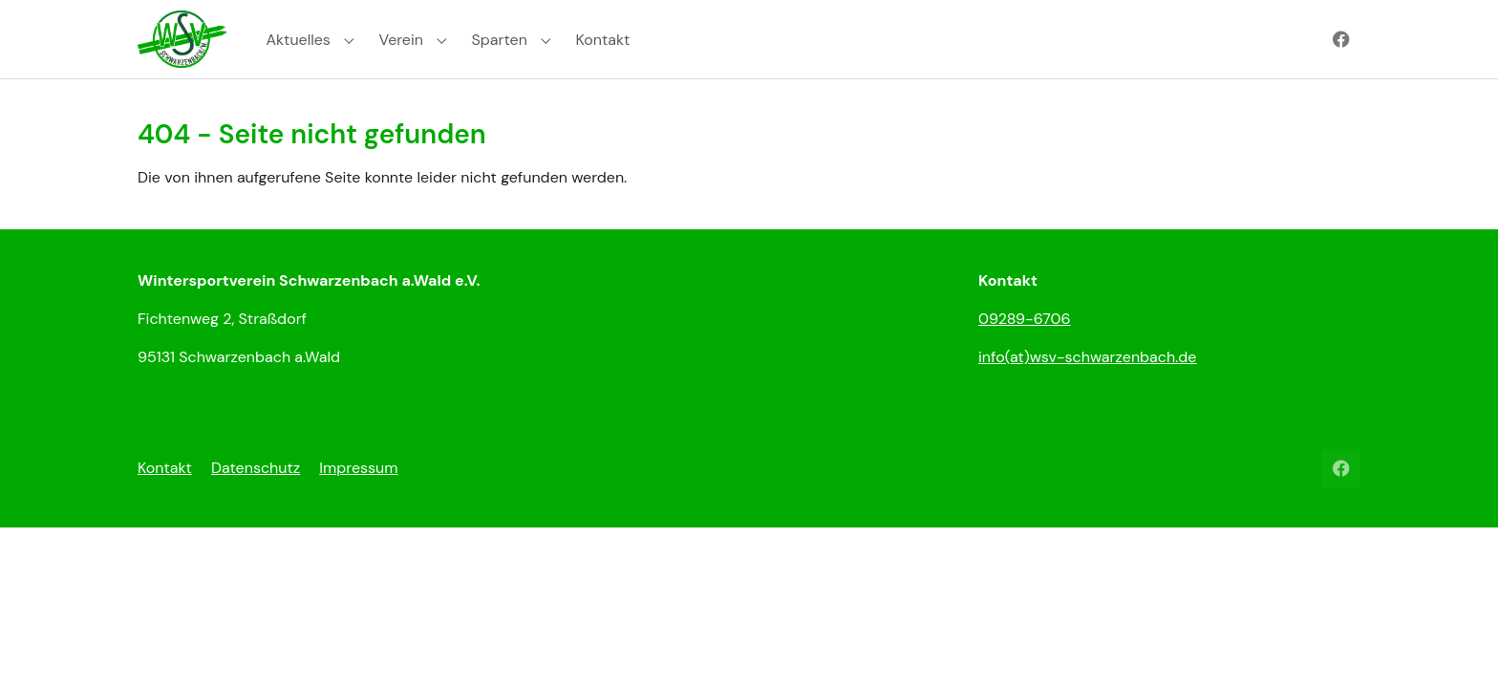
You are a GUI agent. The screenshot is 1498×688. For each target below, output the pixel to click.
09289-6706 (1024, 345)
